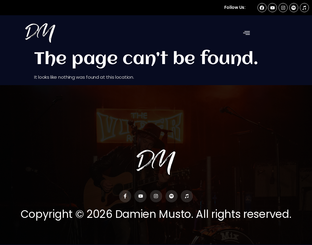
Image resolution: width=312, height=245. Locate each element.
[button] (246, 33)
